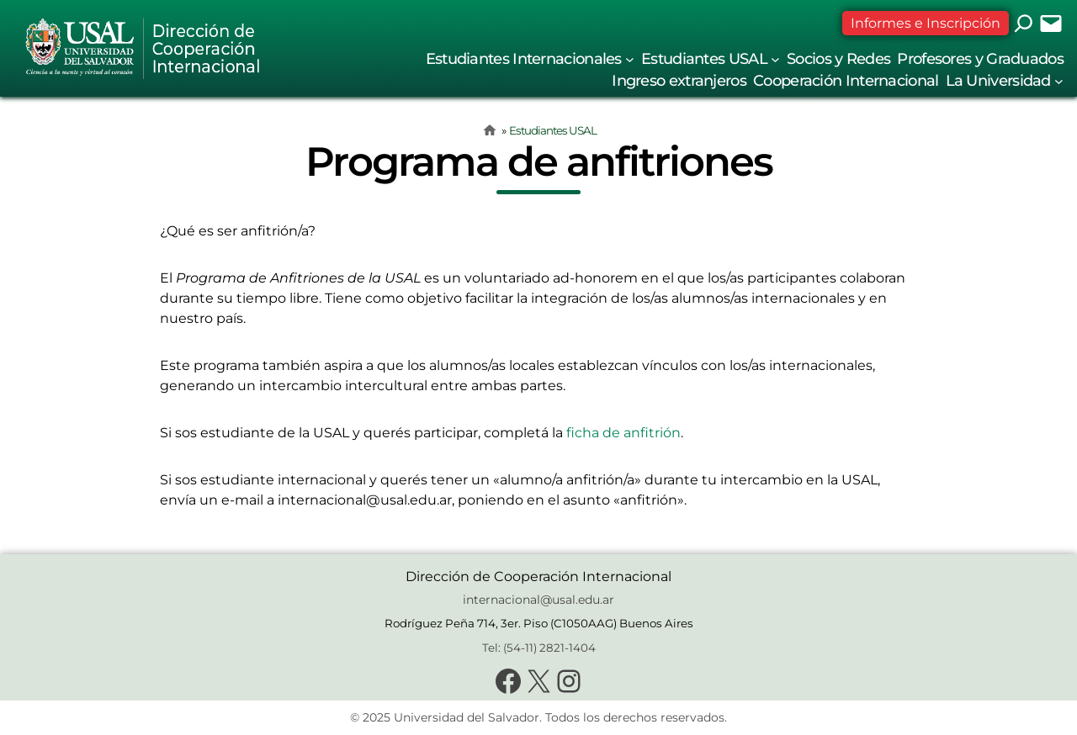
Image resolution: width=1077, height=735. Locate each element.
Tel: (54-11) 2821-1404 (539, 647)
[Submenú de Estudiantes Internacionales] (629, 59)
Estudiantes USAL (553, 130)
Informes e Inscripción (925, 23)
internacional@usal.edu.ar (538, 599)
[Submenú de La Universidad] (1059, 81)
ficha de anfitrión (623, 433)
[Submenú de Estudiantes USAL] (775, 59)
